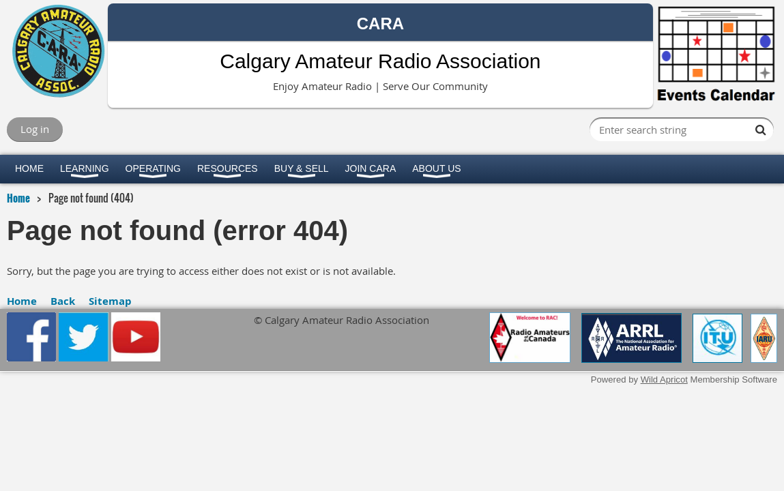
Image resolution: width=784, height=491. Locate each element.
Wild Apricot (664, 379)
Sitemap (110, 301)
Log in (34, 129)
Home (18, 197)
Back (62, 301)
